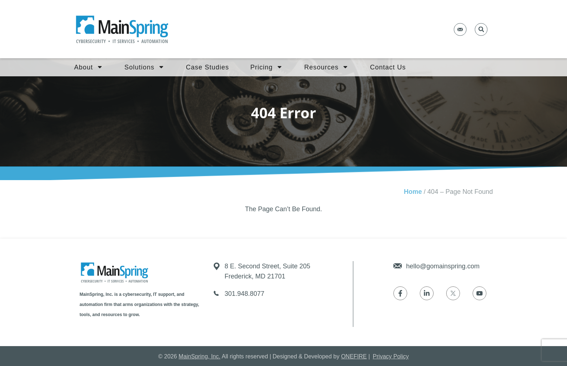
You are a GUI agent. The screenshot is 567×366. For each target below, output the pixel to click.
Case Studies (207, 67)
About (88, 67)
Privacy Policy (391, 356)
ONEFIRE (354, 356)
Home (413, 191)
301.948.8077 (244, 293)
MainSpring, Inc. (200, 356)
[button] (481, 29)
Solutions (144, 67)
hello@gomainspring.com (442, 266)
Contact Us (388, 67)
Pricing (266, 67)
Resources (326, 67)
